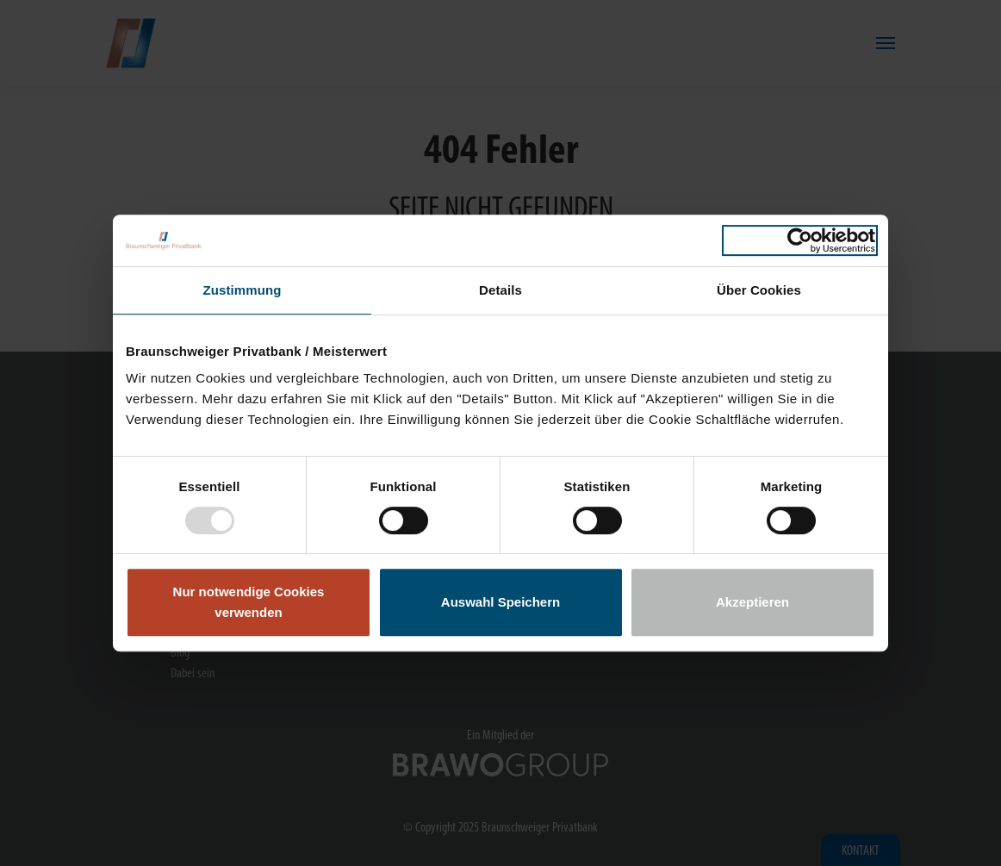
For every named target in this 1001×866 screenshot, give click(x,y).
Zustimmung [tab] (242, 290)
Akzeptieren (752, 602)
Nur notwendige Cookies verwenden (249, 602)
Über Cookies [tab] (759, 290)
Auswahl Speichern (500, 602)
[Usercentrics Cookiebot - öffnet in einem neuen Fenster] (799, 240)
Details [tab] (500, 290)
